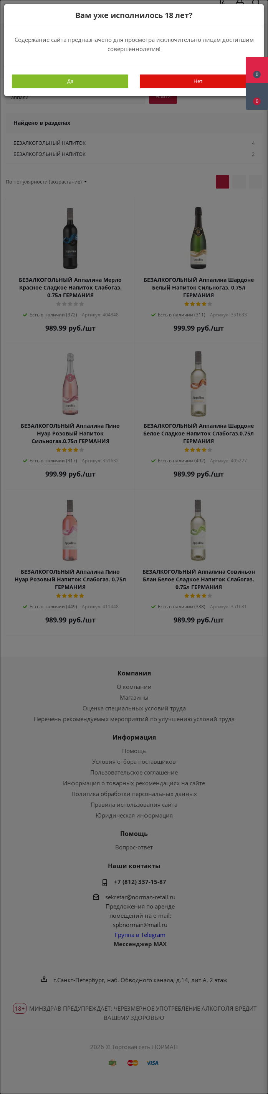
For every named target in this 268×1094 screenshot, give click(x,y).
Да (70, 81)
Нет (198, 81)
